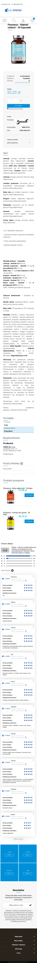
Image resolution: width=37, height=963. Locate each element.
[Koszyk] (32, 20)
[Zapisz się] (30, 905)
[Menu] (4, 20)
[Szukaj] (14, 20)
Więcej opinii (18, 839)
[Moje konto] (23, 20)
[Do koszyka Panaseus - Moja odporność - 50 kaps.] (29, 495)
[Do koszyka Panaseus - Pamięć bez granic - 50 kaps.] (29, 521)
